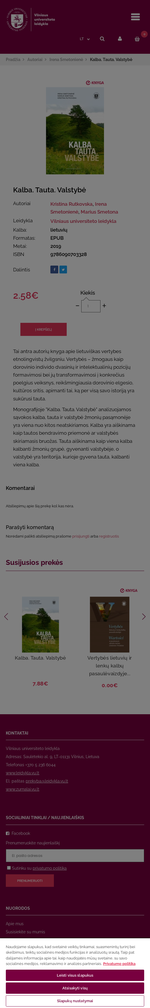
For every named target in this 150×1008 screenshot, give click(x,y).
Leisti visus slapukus (75, 975)
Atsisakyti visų (75, 988)
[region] (75, 973)
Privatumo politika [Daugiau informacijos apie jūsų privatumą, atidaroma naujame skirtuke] (119, 964)
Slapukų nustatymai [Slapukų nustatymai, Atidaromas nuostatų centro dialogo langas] (75, 1001)
